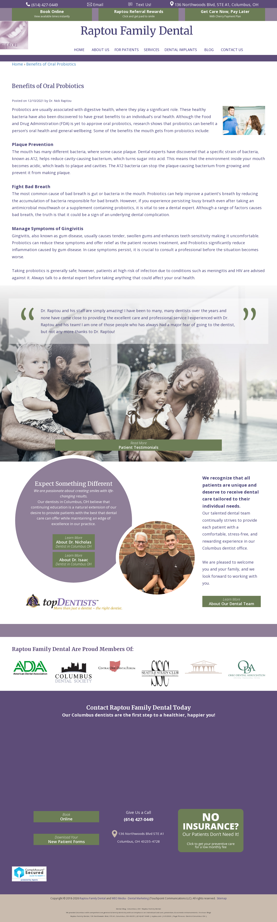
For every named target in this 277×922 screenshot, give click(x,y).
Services (151, 49)
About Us (100, 49)
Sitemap (222, 898)
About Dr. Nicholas (73, 542)
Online (66, 816)
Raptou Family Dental (93, 898)
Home (79, 49)
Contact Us (232, 49)
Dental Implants (180, 49)
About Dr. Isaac (73, 559)
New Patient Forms (66, 839)
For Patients (126, 49)
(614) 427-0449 (138, 819)
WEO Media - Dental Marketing (130, 898)
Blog (209, 49)
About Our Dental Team (231, 601)
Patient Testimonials (138, 445)
